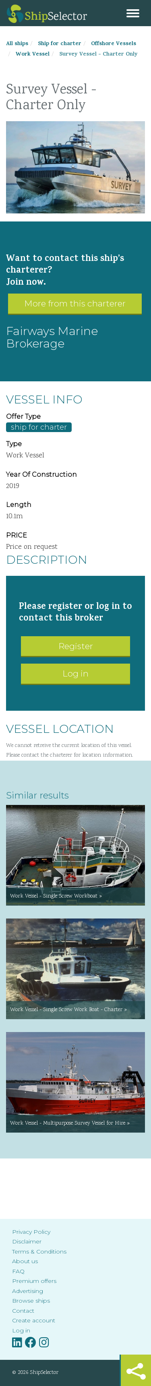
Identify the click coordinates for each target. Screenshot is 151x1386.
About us (25, 1261)
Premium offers (34, 1281)
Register (75, 646)
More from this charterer (75, 303)
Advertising (27, 1291)
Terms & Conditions (39, 1251)
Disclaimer (26, 1241)
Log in (75, 673)
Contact (23, 1310)
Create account (33, 1320)
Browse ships (31, 1300)
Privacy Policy (31, 1231)
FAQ (18, 1271)
